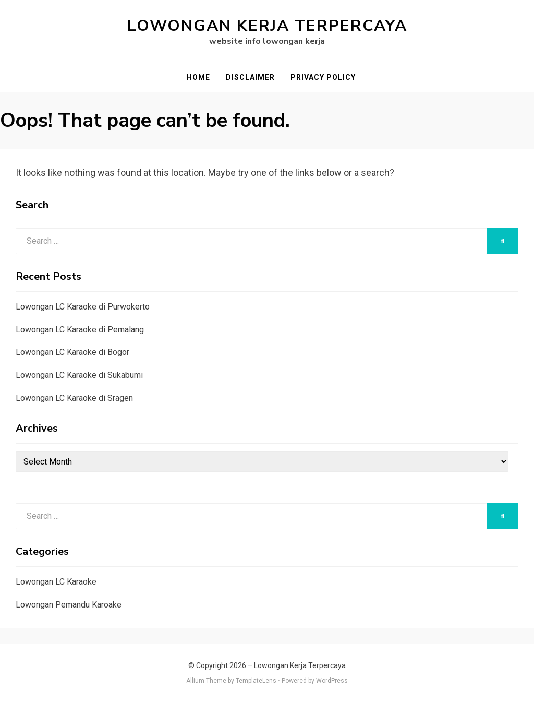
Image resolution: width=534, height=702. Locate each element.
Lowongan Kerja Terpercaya (267, 26)
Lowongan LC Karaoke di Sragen (74, 398)
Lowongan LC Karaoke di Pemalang (80, 330)
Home (198, 77)
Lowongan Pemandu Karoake (69, 605)
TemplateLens (256, 680)
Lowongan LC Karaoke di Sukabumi (79, 375)
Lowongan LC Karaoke (56, 582)
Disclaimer (250, 77)
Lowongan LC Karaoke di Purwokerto (83, 307)
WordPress (332, 680)
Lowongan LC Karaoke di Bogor (72, 352)
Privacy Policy (323, 77)
